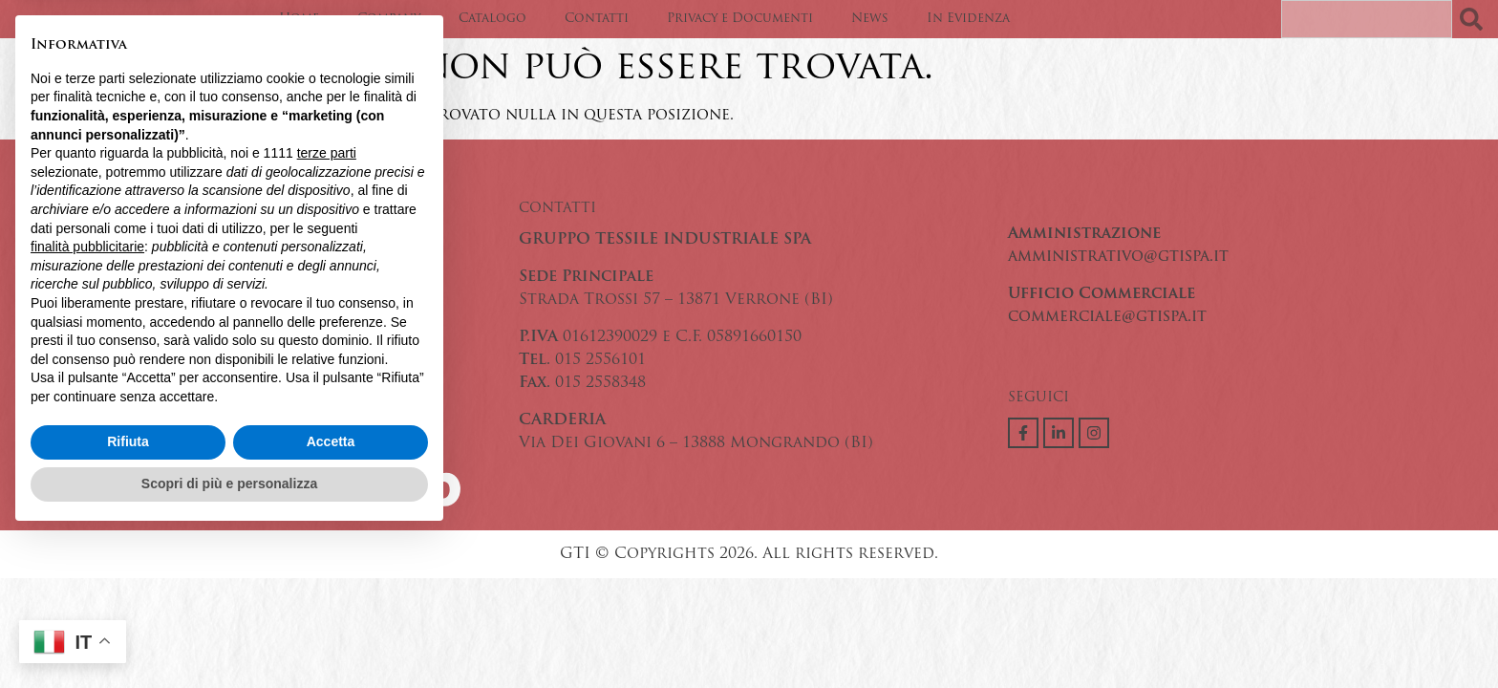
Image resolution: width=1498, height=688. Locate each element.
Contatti (597, 18)
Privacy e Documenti (740, 18)
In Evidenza (968, 18)
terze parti (326, 305)
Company (388, 18)
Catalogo (492, 18)
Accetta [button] (331, 594)
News (869, 18)
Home (299, 18)
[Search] (1475, 19)
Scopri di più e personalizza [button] (229, 635)
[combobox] (1366, 19)
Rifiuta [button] (128, 594)
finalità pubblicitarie (87, 398)
